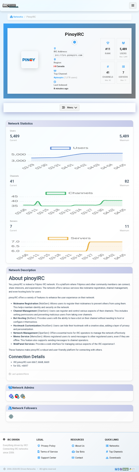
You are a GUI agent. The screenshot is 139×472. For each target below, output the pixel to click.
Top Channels (114, 451)
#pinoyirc (59, 77)
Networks (16, 16)
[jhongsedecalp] (11, 416)
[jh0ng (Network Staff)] (17, 396)
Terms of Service (48, 451)
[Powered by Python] (132, 469)
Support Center (47, 457)
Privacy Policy (46, 445)
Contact (77, 457)
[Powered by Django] (125, 469)
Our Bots (78, 451)
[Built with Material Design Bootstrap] (118, 469)
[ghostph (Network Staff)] (11, 396)
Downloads (113, 457)
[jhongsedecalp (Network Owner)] (22, 396)
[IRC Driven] (10, 6)
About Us (78, 445)
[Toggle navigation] (133, 5)
